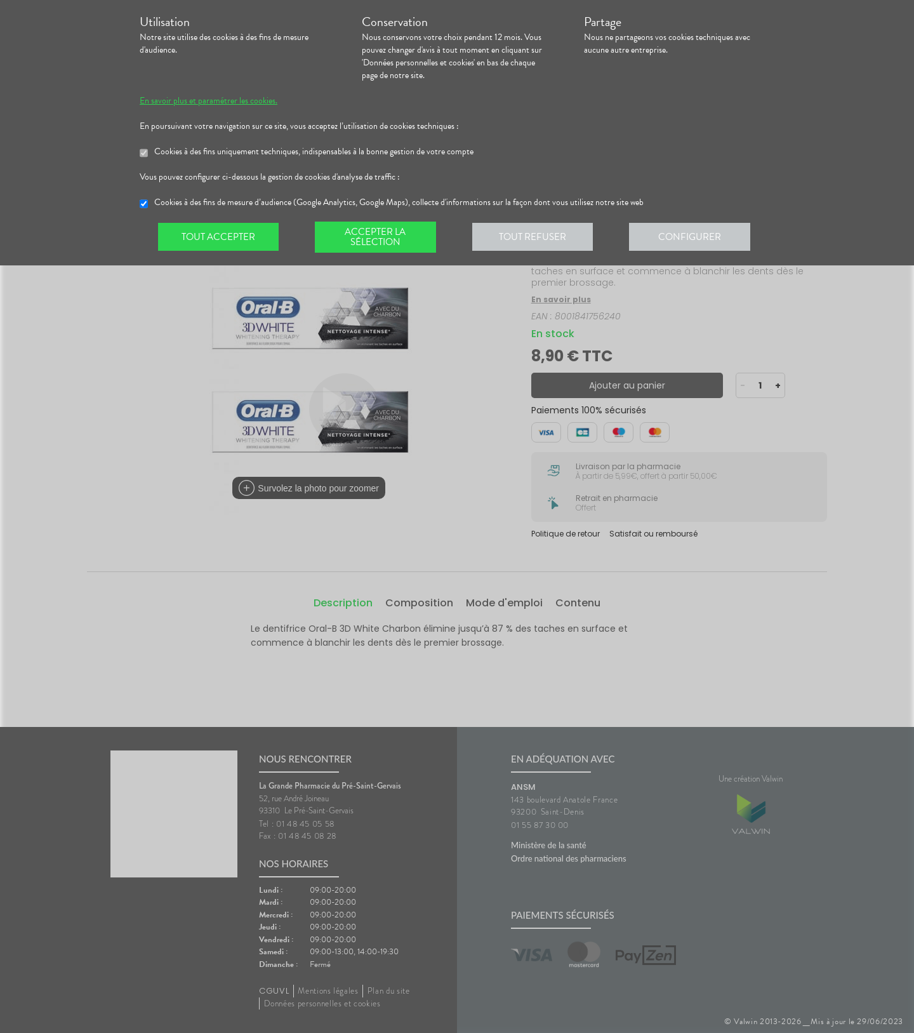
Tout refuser (537, 237)
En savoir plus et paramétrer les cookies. (208, 101)
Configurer (695, 237)
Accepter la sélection (378, 237)
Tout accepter (219, 237)
